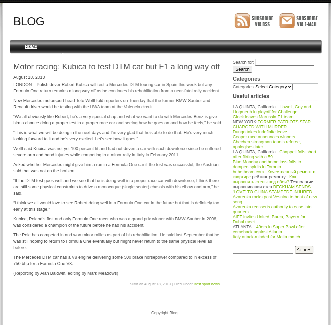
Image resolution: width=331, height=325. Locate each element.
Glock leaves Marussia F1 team (263, 116)
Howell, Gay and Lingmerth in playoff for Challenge (272, 109)
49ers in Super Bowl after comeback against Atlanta (269, 229)
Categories (243, 86)
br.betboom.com (248, 171)
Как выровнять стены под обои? (264, 179)
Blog (28, 21)
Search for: (243, 62)
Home (31, 46)
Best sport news (207, 284)
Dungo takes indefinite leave (260, 131)
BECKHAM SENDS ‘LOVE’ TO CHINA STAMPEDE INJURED (272, 189)
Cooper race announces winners (264, 136)
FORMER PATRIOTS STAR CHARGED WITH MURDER (272, 124)
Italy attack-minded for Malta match (266, 236)
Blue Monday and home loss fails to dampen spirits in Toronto (267, 164)
